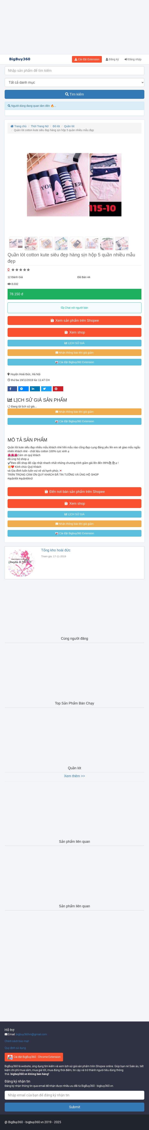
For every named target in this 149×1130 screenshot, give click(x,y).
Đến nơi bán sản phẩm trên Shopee (74, 491)
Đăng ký (112, 59)
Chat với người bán (74, 307)
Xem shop (74, 332)
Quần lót (69, 126)
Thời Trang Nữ (40, 126)
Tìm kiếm (74, 94)
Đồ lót (56, 126)
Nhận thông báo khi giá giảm (74, 352)
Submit (74, 1107)
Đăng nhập (133, 59)
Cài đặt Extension (86, 59)
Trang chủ (18, 126)
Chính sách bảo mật (17, 1041)
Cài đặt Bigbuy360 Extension (74, 362)
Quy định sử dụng (15, 1047)
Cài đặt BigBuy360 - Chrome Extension (34, 1057)
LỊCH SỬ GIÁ (74, 343)
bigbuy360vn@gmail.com (31, 1034)
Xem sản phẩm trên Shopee (74, 320)
